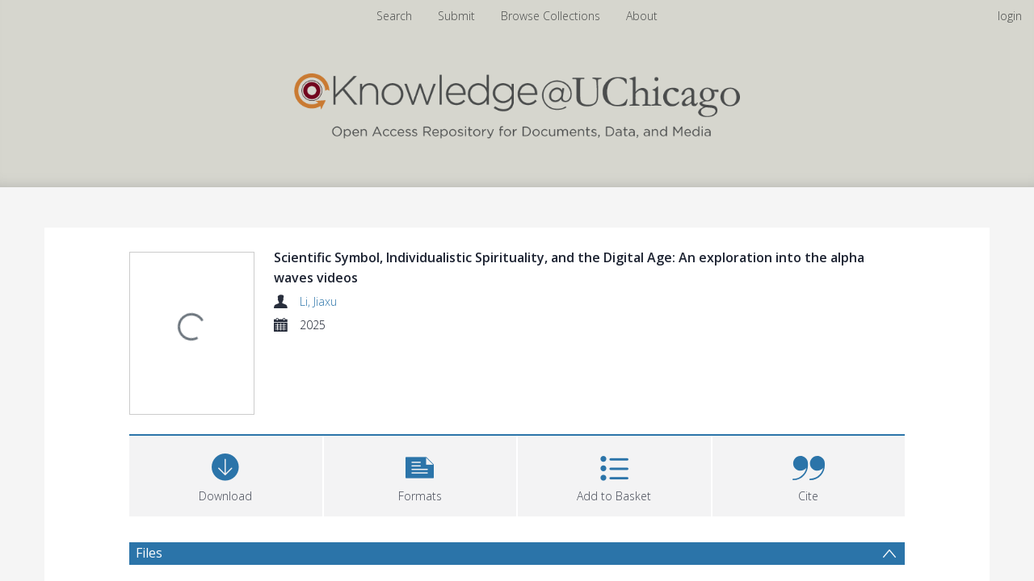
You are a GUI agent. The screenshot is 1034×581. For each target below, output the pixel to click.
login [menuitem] (1010, 15)
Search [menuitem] (394, 15)
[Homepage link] (517, 102)
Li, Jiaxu (318, 301)
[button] (420, 397)
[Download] (225, 397)
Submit (456, 15)
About (642, 15)
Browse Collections (550, 15)
